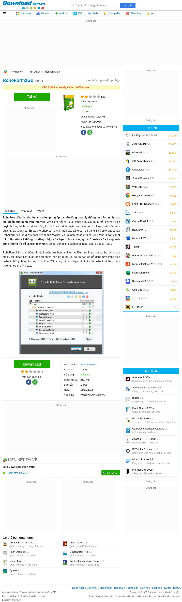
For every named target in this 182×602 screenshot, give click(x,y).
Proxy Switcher (142, 418)
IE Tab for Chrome (145, 449)
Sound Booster (143, 178)
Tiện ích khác (52, 71)
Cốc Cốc (140, 289)
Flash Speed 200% (143, 408)
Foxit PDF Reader (146, 203)
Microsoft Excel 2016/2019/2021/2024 (144, 273)
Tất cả (6, 13)
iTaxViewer (140, 229)
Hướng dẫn (132, 587)
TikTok (136, 246)
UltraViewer (140, 169)
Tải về (40, 211)
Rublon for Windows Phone (86, 561)
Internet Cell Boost (142, 469)
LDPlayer (137, 306)
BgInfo (15, 570)
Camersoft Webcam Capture (150, 428)
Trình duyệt (33, 71)
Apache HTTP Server (146, 438)
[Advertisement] (91, 46)
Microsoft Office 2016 (147, 265)
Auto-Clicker (141, 143)
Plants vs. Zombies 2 (146, 255)
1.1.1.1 (140, 298)
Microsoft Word (144, 239)
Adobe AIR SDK (141, 377)
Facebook (156, 587)
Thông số (26, 211)
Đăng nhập (78, 587)
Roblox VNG (142, 281)
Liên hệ (144, 587)
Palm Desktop (19, 551)
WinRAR (140, 186)
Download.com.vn (6, 72)
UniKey (144, 136)
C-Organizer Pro (80, 551)
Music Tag (17, 561)
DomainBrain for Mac (23, 542)
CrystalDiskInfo (143, 221)
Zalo (137, 212)
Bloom (138, 397)
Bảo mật (118, 587)
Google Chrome (143, 195)
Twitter (167, 587)
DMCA (177, 587)
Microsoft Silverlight (145, 459)
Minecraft (140, 152)
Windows (17, 71)
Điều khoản (105, 587)
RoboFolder (78, 542)
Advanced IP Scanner (146, 387)
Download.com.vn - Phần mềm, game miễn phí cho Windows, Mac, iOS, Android (24, 5)
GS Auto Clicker (143, 161)
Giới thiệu (10, 211)
